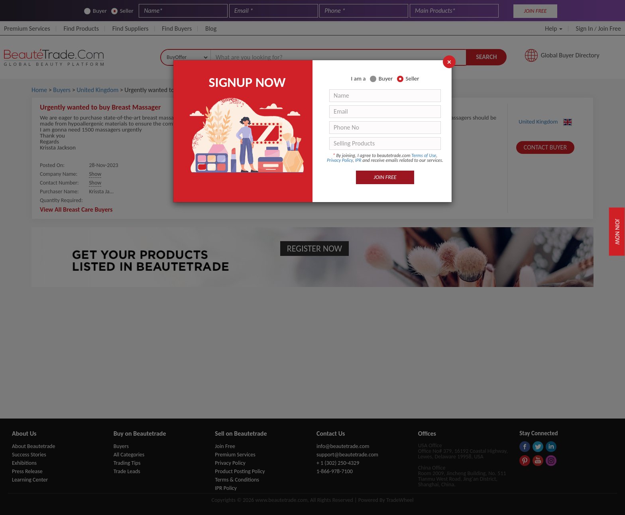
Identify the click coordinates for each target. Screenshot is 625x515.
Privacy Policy (340, 160)
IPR (358, 160)
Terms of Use (423, 155)
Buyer (381, 79)
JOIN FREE (385, 177)
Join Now (617, 231)
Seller (408, 79)
